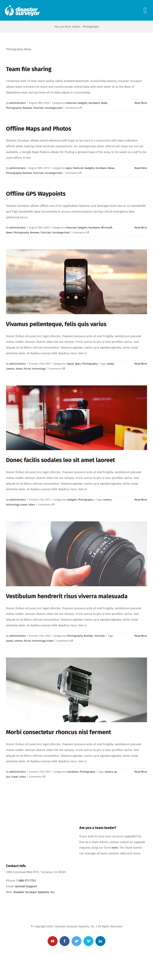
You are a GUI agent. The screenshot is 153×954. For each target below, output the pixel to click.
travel (23, 504)
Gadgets (82, 102)
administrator (17, 102)
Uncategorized (53, 107)
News (104, 102)
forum (27, 368)
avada (110, 363)
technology (38, 368)
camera (10, 368)
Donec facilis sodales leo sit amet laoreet (60, 460)
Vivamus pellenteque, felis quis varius (56, 324)
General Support (26, 886)
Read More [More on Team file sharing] (140, 102)
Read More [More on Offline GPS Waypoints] (140, 227)
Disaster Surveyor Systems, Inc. (34, 892)
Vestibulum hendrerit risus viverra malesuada (67, 596)
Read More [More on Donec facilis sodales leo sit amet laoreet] (140, 499)
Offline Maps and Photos (38, 128)
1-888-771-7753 (26, 880)
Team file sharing (28, 69)
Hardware (94, 102)
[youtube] (53, 941)
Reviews (27, 107)
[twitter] (76, 941)
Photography (13, 107)
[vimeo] (88, 941)
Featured (71, 102)
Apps (69, 168)
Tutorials (38, 107)
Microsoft (106, 227)
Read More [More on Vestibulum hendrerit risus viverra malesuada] (140, 635)
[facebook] (65, 941)
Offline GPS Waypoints (36, 193)
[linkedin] (100, 941)
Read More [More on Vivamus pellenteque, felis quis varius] (140, 363)
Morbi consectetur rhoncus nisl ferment (58, 732)
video (31, 504)
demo (19, 368)
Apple (70, 363)
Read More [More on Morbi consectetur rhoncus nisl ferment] (140, 771)
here (115, 847)
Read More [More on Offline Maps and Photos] (140, 168)
